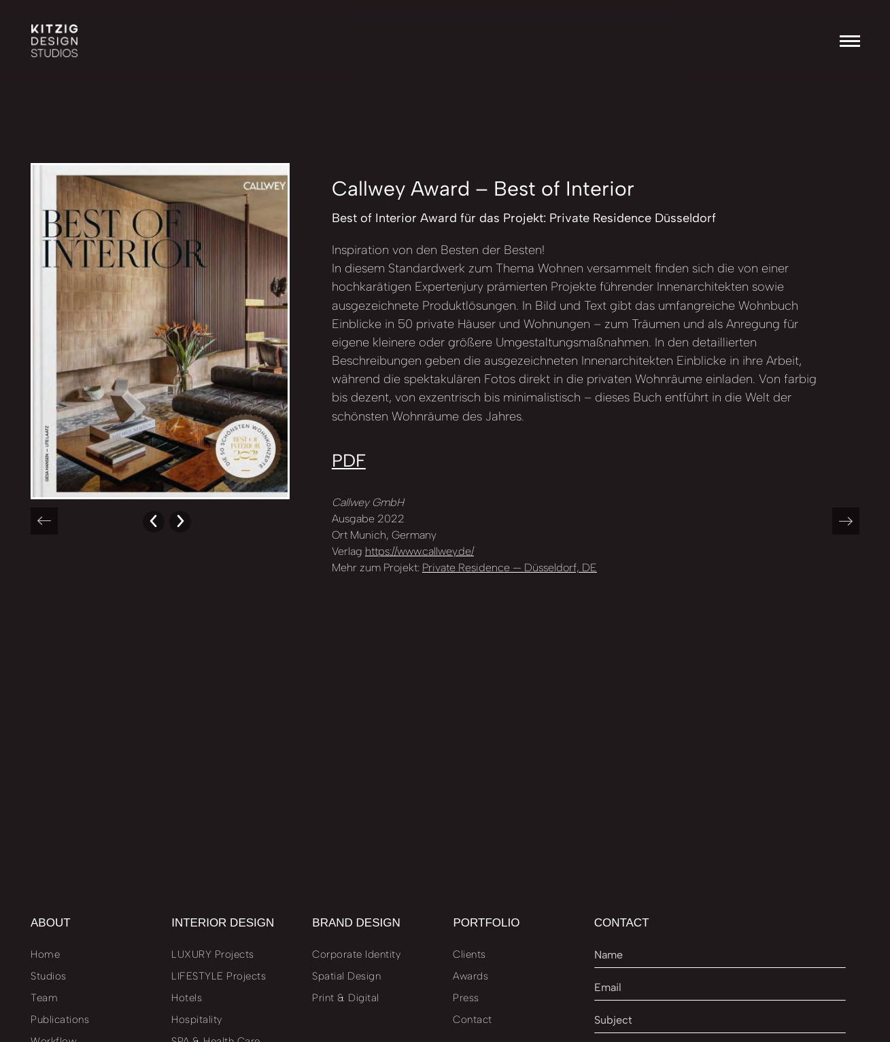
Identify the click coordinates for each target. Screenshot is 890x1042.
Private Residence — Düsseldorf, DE (509, 567)
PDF (349, 460)
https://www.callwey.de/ (419, 551)
